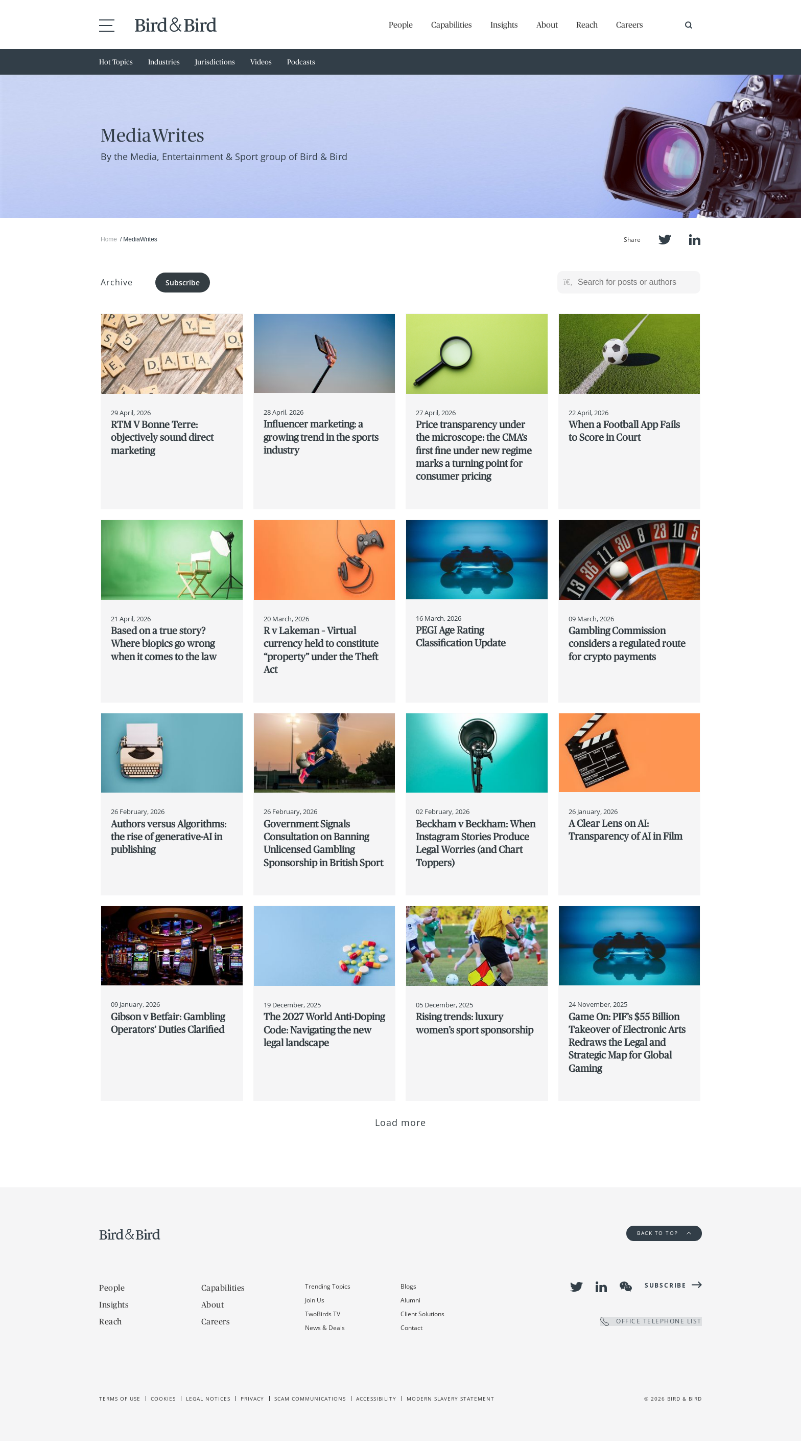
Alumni (410, 1300)
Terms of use (119, 1398)
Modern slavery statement (450, 1398)
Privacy (252, 1398)
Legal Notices (208, 1398)
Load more (401, 1122)
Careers (629, 24)
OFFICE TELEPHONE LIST (651, 1321)
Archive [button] (117, 282)
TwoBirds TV (322, 1314)
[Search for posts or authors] (635, 282)
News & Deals (325, 1327)
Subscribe (183, 282)
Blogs (408, 1286)
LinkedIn (694, 239)
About (547, 24)
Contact (411, 1327)
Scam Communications (310, 1398)
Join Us (314, 1300)
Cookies (163, 1398)
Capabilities (451, 24)
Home (109, 239)
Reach (587, 24)
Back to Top (664, 1232)
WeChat (626, 1286)
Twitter (664, 239)
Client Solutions (422, 1314)
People (401, 24)
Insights (504, 24)
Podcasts (301, 62)
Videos (261, 62)
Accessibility (376, 1398)
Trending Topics (327, 1286)
